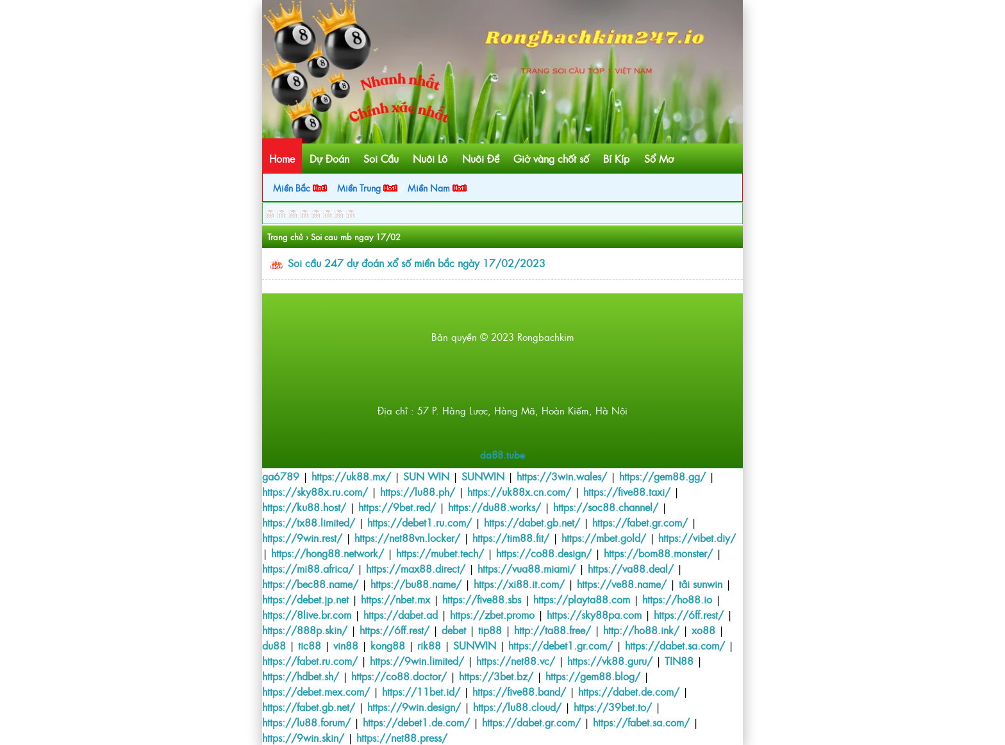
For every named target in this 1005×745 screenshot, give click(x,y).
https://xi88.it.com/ (519, 583)
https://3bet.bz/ (496, 676)
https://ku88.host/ (304, 506)
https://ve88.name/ (622, 583)
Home (282, 158)
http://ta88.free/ (552, 629)
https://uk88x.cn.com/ (519, 491)
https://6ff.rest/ (689, 614)
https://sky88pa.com (594, 614)
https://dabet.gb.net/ (532, 522)
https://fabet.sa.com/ (641, 722)
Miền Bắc (300, 187)
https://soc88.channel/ (605, 506)
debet (454, 629)
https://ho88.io (677, 599)
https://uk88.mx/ (351, 476)
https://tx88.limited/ (308, 522)
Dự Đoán (329, 158)
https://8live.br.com (306, 614)
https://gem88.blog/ (592, 676)
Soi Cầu (381, 158)
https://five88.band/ (519, 691)
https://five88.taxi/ (626, 491)
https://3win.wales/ (562, 476)
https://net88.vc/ (515, 660)
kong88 (387, 645)
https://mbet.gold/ (603, 537)
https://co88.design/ (544, 553)
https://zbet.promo (492, 614)
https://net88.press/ (401, 737)
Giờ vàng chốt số (551, 158)
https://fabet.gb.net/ (308, 706)
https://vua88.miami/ (527, 568)
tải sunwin (700, 583)
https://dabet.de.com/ (628, 691)
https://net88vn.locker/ (407, 537)
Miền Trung (367, 187)
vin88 (345, 645)
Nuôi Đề (480, 158)
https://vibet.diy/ (697, 537)
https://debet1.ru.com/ (419, 522)
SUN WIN (426, 476)
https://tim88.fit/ (510, 537)
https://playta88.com (581, 599)
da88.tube (502, 454)
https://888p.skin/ (304, 629)
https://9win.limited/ (417, 660)
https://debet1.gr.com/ (560, 645)
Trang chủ (285, 237)
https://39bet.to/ (613, 706)
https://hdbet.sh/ (300, 676)
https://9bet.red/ (397, 506)
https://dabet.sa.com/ (675, 645)
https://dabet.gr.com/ (531, 722)
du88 (274, 645)
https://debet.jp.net (305, 599)
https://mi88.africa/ (308, 568)
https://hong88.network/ (327, 553)
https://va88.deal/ (631, 568)
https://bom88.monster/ (658, 553)
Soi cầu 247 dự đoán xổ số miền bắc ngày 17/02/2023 (416, 262)
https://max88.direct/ (415, 568)
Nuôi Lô (430, 158)
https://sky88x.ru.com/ (315, 491)
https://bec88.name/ (310, 583)
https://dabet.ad (400, 614)
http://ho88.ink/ (641, 629)
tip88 (490, 629)
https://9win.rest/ (302, 537)
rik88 (429, 645)
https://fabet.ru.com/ (310, 660)
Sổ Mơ (659, 158)
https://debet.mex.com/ (316, 691)
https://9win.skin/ (303, 737)
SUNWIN (482, 476)
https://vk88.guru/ (609, 660)
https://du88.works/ (494, 506)
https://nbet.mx (395, 599)
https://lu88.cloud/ (517, 706)
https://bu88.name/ (415, 583)
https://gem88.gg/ (662, 476)
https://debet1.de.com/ (416, 722)
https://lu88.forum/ (306, 722)
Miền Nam (437, 187)
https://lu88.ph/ (417, 491)
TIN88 (679, 660)
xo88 (703, 629)
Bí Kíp (616, 158)
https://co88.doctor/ (399, 676)
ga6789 (280, 476)
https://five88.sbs (481, 599)
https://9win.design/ (414, 706)
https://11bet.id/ (421, 691)
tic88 (309, 645)
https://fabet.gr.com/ (640, 522)
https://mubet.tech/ (440, 553)
